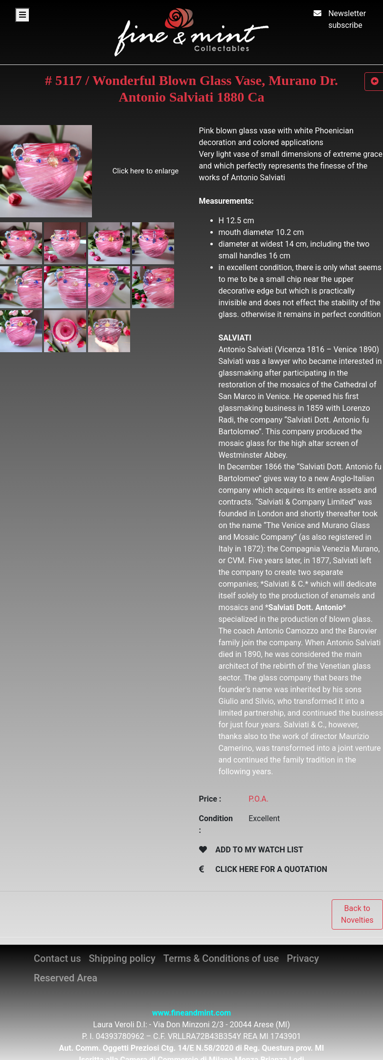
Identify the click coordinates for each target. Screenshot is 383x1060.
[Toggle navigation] (22, 15)
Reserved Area (65, 978)
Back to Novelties (357, 914)
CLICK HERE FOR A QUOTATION (271, 869)
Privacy (303, 958)
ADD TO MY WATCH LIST (259, 849)
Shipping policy (122, 958)
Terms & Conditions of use (221, 958)
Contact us (57, 958)
